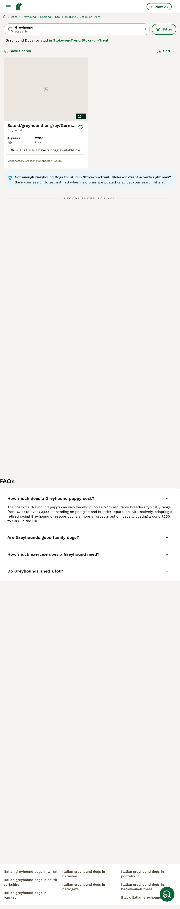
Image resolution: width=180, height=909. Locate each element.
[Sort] (166, 51)
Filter (164, 29)
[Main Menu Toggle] (8, 6)
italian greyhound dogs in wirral (30, 872)
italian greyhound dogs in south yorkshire (30, 882)
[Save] (80, 127)
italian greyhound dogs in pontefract (142, 874)
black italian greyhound (141, 897)
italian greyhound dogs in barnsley (83, 874)
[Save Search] (167, 894)
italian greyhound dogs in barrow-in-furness (142, 886)
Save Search (17, 51)
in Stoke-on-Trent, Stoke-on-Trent (78, 40)
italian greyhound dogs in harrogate (83, 886)
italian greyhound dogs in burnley (25, 895)
